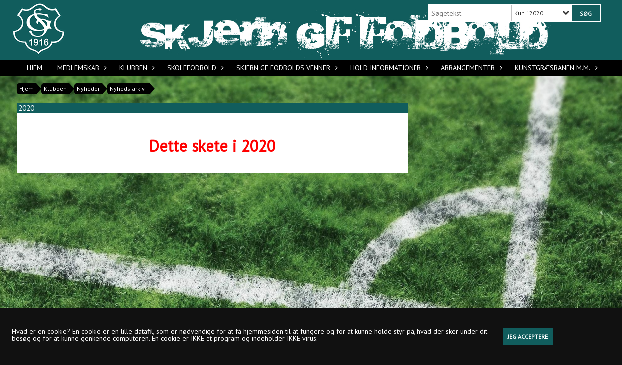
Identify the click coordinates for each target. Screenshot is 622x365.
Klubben (135, 67)
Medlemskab (80, 67)
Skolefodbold (194, 67)
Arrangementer (470, 67)
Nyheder (88, 88)
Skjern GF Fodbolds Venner (285, 67)
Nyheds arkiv (127, 88)
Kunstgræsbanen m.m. (555, 67)
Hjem (34, 67)
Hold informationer (388, 67)
